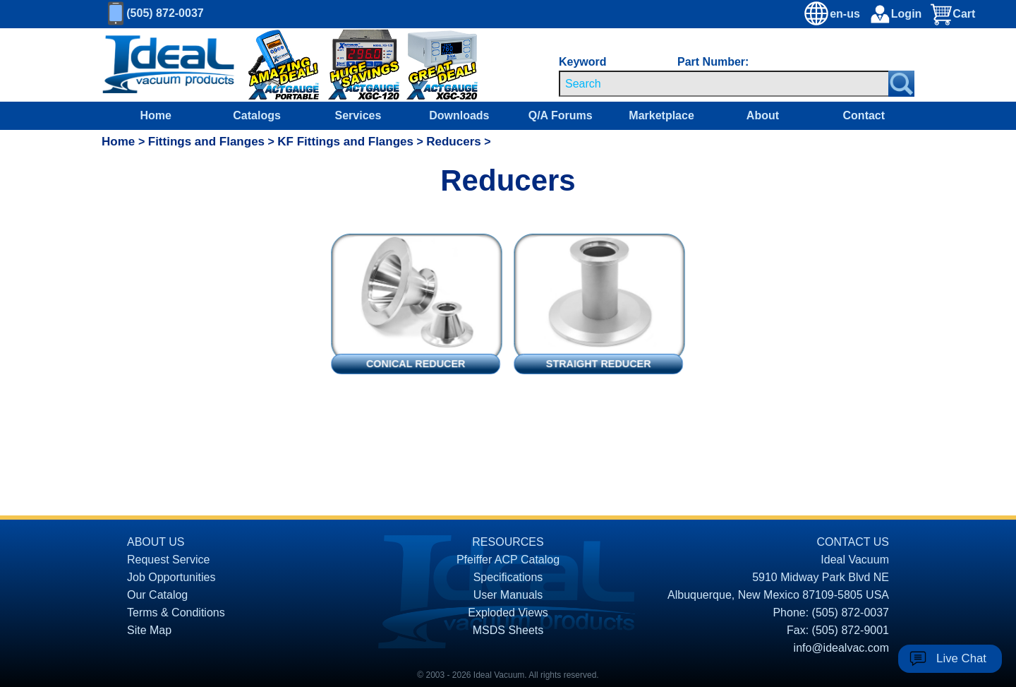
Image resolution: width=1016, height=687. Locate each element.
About (762, 115)
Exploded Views (508, 613)
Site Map (149, 630)
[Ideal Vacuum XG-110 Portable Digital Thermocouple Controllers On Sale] (274, 65)
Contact (864, 115)
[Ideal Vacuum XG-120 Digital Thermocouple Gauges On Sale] (357, 65)
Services (358, 115)
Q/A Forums (560, 115)
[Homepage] (168, 65)
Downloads (459, 115)
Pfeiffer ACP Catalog (508, 560)
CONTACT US (852, 542)
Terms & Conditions (176, 613)
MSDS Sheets (508, 630)
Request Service (168, 560)
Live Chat (961, 658)
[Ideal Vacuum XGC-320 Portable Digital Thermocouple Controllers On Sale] (429, 65)
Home (155, 115)
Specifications (508, 577)
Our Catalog (157, 595)
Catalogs (257, 115)
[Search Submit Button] (901, 84)
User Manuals (508, 595)
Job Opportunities (171, 577)
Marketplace (661, 115)
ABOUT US (156, 542)
